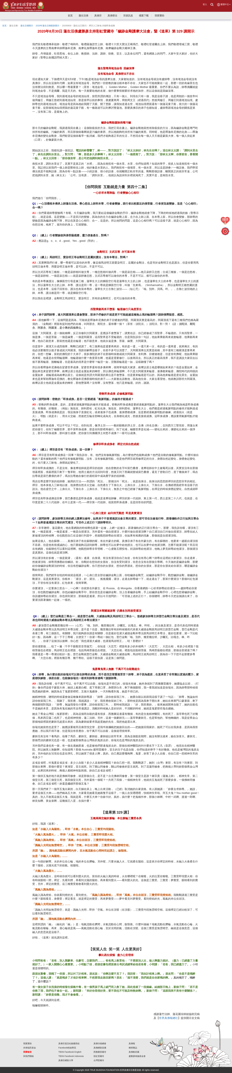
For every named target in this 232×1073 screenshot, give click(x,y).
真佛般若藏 (134, 1052)
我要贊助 (27, 1043)
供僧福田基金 (29, 1047)
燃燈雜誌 (133, 1047)
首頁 (4, 25)
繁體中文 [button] (223, 4)
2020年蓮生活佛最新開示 (47, 25)
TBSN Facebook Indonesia (71, 1056)
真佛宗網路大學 (65, 1060)
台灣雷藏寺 (99, 1060)
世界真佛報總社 (168, 1018)
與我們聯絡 (28, 1056)
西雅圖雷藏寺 (100, 1052)
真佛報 (132, 1043)
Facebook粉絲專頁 (67, 1047)
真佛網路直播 (100, 1047)
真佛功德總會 (100, 1043)
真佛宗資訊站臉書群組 (68, 1043)
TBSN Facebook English (69, 1052)
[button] (83, 15)
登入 (205, 4)
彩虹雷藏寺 (99, 1056)
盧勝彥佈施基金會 (137, 1056)
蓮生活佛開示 (26, 25)
